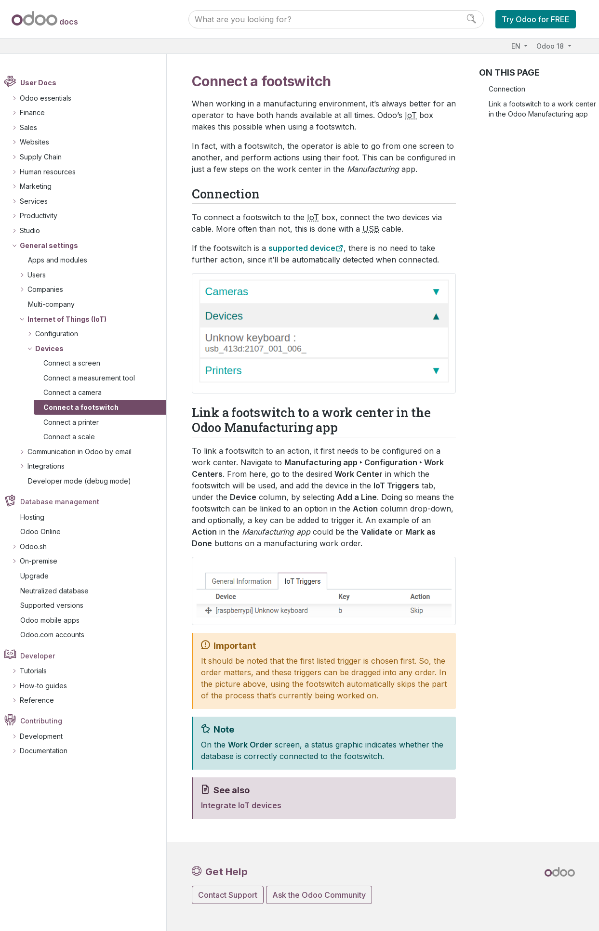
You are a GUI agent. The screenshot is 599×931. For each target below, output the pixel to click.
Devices (54, 348)
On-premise (43, 561)
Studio (35, 230)
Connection (507, 89)
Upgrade (39, 576)
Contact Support (227, 895)
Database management (65, 502)
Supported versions (56, 605)
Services (39, 201)
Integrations (50, 466)
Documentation (48, 751)
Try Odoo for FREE (536, 19)
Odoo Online (45, 531)
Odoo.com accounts (57, 635)
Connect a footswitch (85, 407)
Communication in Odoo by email (84, 451)
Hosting (37, 517)
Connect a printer (76, 422)
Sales (33, 127)
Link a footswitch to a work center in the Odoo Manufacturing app (542, 109)
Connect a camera (77, 393)
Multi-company (56, 304)
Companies (50, 290)
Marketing (40, 186)
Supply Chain (46, 157)
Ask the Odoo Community (319, 895)
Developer (43, 656)
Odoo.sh (38, 546)
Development (46, 736)
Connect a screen (76, 363)
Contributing (46, 721)
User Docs (44, 83)
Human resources (52, 172)
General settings (54, 245)
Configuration (61, 333)
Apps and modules (62, 260)
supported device (301, 248)
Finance (37, 112)
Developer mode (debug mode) (84, 481)
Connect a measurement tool (94, 378)
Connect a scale (74, 437)
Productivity (43, 216)
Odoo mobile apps (54, 620)
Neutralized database (59, 591)
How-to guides (48, 686)
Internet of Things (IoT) (71, 319)
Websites (39, 142)
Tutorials (38, 671)
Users (41, 275)
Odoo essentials (50, 98)
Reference (42, 700)
